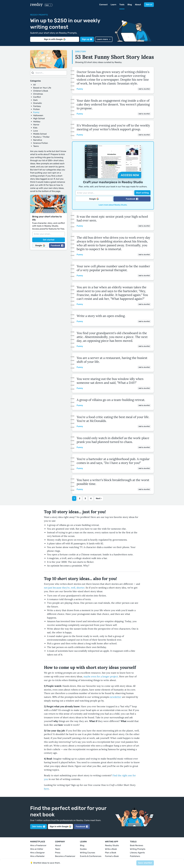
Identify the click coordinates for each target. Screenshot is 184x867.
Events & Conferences (90, 856)
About (138, 4)
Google (40, 245)
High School (39, 118)
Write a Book (111, 849)
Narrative (37, 140)
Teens (36, 146)
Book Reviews (136, 845)
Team (57, 849)
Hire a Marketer (37, 856)
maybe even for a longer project (100, 676)
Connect (103, 4)
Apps (48, 5)
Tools (121, 4)
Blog (130, 4)
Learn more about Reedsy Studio (113, 205)
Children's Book (40, 91)
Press (57, 852)
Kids (35, 127)
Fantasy (37, 106)
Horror (36, 124)
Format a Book (112, 856)
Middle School (40, 134)
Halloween (38, 115)
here (46, 788)
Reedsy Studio (112, 845)
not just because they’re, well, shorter (64, 587)
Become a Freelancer (65, 856)
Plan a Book (110, 852)
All (34, 84)
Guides (83, 849)
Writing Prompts (137, 849)
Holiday (36, 121)
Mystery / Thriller (41, 137)
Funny (36, 112)
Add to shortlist (144, 89)
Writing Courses (87, 852)
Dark (35, 100)
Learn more (104, 39)
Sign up (87, 39)
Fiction (36, 109)
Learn (113, 4)
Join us (149, 4)
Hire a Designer (37, 852)
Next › (99, 498)
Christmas (38, 94)
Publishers (135, 856)
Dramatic (37, 103)
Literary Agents (137, 852)
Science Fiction (40, 143)
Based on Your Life (42, 88)
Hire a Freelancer (38, 845)
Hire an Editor (36, 849)
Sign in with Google (54, 39)
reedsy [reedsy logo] (36, 4)
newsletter (115, 696)
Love (35, 131)
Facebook (57, 245)
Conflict (37, 97)
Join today (38, 826)
